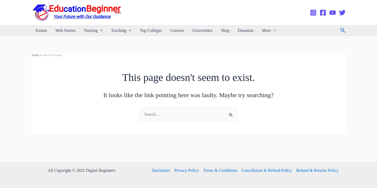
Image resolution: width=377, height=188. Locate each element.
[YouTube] (332, 12)
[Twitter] (342, 12)
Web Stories (66, 30)
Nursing (93, 30)
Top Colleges (151, 30)
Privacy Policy (186, 170)
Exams (41, 30)
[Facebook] (323, 12)
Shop (225, 30)
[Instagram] (313, 12)
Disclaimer (161, 170)
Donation (246, 30)
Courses (177, 30)
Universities (202, 30)
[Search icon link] (343, 30)
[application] (100, 30)
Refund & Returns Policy (317, 170)
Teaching (121, 30)
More (269, 30)
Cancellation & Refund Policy (266, 170)
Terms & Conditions (220, 170)
